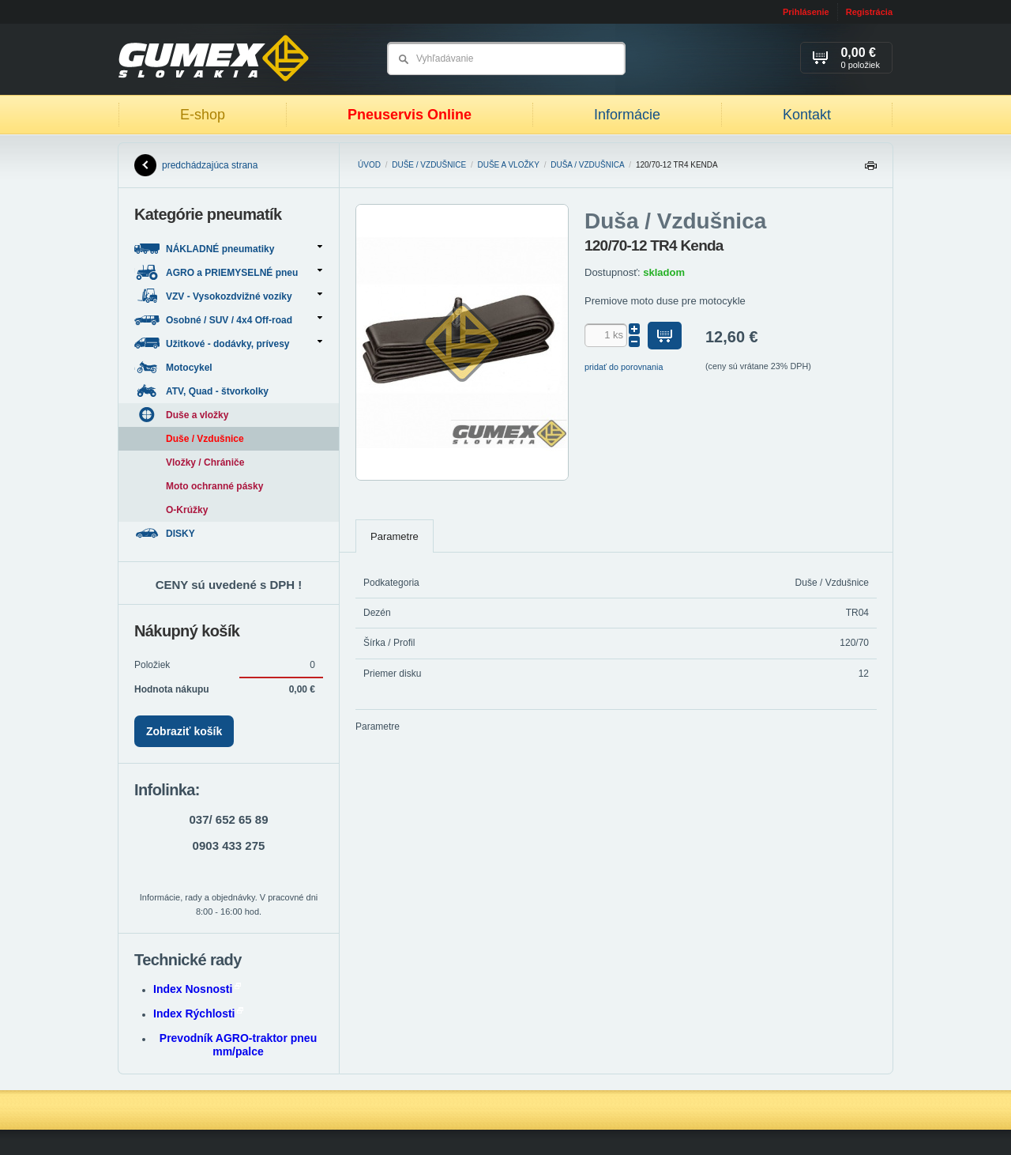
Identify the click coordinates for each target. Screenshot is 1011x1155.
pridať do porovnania (623, 367)
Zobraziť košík (184, 731)
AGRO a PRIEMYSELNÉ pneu (228, 272)
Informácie (627, 115)
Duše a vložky (508, 164)
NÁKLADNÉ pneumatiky (228, 248)
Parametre (394, 536)
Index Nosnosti (197, 989)
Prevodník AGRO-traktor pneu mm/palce (238, 1045)
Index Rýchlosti (198, 1013)
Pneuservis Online (410, 115)
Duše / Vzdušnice (429, 164)
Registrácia (869, 12)
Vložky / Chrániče (205, 462)
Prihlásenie (806, 12)
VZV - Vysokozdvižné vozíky (228, 296)
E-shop (202, 115)
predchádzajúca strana (195, 165)
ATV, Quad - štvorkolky (202, 390)
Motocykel (174, 367)
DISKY (165, 533)
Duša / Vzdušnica (587, 164)
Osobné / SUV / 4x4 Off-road (228, 319)
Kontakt (807, 115)
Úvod (369, 164)
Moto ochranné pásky (214, 486)
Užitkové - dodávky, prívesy (228, 343)
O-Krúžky (187, 509)
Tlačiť (870, 169)
